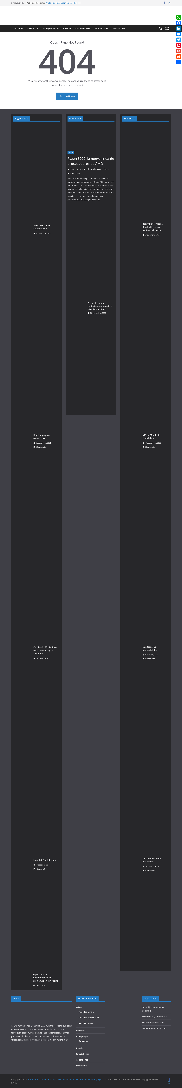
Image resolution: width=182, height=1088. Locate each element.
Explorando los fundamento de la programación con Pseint (45, 977)
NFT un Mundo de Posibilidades (151, 437)
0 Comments (39, 447)
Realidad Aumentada (89, 1017)
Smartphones (82, 28)
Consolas (83, 1041)
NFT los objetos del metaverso (151, 860)
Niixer (17, 28)
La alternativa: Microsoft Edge (149, 648)
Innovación (119, 28)
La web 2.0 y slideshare (45, 860)
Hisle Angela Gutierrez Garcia (97, 169)
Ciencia (67, 28)
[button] (21, 29)
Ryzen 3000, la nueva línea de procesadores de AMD (91, 161)
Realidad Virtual (86, 1012)
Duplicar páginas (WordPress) (41, 437)
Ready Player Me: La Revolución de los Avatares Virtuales (152, 226)
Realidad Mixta (86, 1023)
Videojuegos (49, 28)
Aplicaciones (101, 28)
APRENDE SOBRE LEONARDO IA (41, 227)
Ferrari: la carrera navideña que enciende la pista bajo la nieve (100, 306)
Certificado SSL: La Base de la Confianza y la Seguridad (45, 650)
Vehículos (32, 28)
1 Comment (39, 869)
